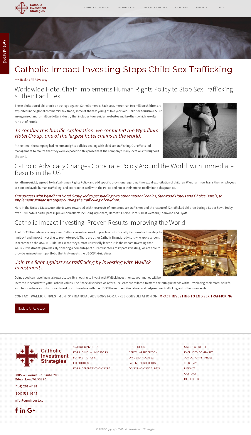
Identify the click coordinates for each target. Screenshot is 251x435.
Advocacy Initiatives (198, 357)
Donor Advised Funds (144, 368)
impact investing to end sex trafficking (195, 296)
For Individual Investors (90, 352)
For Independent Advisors (91, 368)
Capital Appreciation (143, 352)
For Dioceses (82, 362)
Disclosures (193, 378)
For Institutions (84, 357)
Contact (222, 7)
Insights (202, 7)
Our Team (181, 7)
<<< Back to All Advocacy (31, 80)
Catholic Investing (97, 7)
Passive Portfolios (142, 362)
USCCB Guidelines (155, 7)
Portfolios (126, 7)
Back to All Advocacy (32, 308)
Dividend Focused (141, 357)
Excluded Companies (198, 352)
